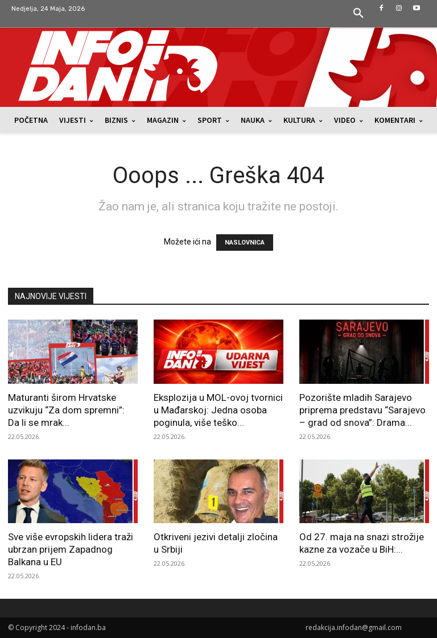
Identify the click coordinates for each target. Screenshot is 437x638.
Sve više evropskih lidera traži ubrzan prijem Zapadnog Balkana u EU (70, 549)
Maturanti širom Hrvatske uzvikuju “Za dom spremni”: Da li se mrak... (66, 410)
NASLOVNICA (245, 242)
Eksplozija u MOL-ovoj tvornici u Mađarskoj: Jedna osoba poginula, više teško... (218, 410)
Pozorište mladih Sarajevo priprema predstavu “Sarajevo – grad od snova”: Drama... (362, 410)
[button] (358, 13)
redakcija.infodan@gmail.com (354, 627)
